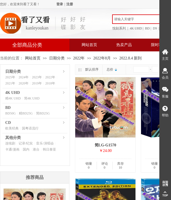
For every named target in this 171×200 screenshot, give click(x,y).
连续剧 (10, 143)
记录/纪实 (26, 143)
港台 (36, 149)
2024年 (24, 77)
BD (8, 108)
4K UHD (12, 93)
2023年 (37, 77)
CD (8, 123)
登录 (59, 4)
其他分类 (13, 138)
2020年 (24, 83)
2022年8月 (102, 58)
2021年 (10, 83)
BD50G (10, 113)
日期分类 (57, 58)
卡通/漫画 (12, 149)
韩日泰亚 (49, 149)
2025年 (10, 77)
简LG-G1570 (105, 145)
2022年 (79, 58)
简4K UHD (32, 98)
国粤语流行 (30, 128)
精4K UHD (13, 98)
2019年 (37, 83)
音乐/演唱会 (45, 143)
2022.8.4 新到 (130, 58)
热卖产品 (124, 45)
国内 (26, 149)
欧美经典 (12, 128)
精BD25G (25, 113)
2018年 (50, 83)
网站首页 (89, 45)
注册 (69, 4)
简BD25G (43, 113)
